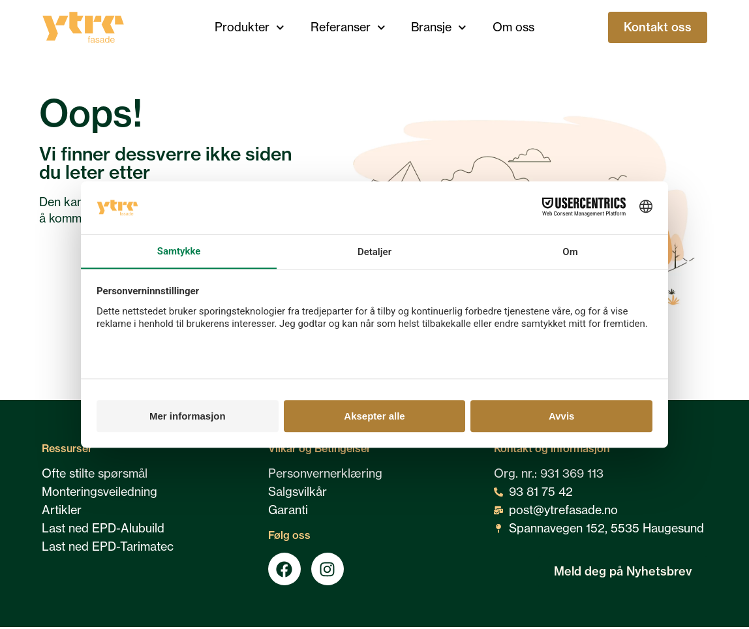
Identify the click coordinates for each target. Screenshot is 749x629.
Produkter (249, 27)
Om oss (513, 27)
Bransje (438, 27)
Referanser (348, 27)
